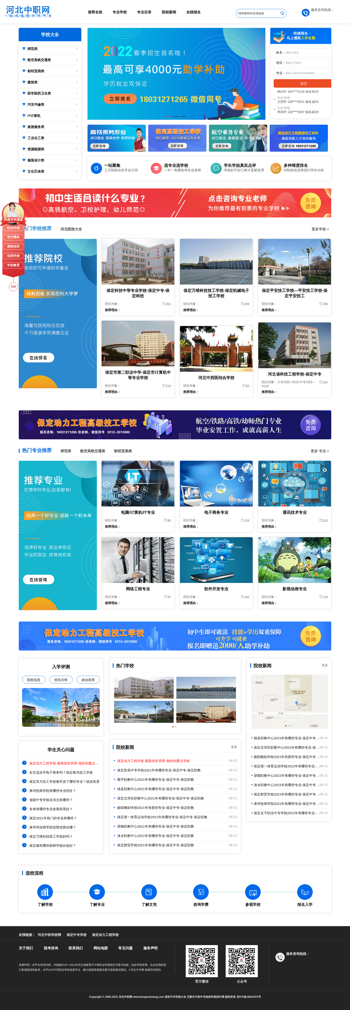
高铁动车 (13, 246)
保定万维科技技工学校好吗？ (51, 836)
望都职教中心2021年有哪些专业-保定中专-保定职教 (153, 826)
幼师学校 (13, 256)
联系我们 (76, 948)
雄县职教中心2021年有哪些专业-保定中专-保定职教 (153, 789)
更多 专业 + (320, 451)
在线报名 (193, 12)
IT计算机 (31, 116)
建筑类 (30, 82)
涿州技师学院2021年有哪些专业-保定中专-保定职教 (290, 804)
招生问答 (61, 680)
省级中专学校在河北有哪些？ (51, 800)
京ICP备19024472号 (249, 996)
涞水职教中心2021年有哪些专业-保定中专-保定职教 (153, 836)
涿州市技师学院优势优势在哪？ (52, 827)
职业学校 (13, 227)
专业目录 (144, 12)
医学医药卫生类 (36, 93)
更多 (234, 747)
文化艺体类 (33, 171)
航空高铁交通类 (36, 60)
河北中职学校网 (49, 935)
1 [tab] (168, 118)
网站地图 (101, 948)
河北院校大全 (71, 229)
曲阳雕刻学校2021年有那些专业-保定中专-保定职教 (153, 808)
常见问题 (125, 948)
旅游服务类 (33, 127)
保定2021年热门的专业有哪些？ (53, 818)
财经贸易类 (33, 71)
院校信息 (33, 680)
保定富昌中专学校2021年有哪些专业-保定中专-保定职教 (157, 770)
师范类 (30, 49)
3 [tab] (183, 118)
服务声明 (150, 948)
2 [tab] (175, 118)
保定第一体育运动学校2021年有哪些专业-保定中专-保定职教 (160, 817)
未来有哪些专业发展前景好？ (51, 809)
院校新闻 (169, 12)
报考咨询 (51, 948)
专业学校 (119, 12)
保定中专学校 (77, 935)
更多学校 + (320, 229)
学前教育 (13, 265)
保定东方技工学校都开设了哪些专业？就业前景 (64, 781)
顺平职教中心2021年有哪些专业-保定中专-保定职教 (153, 779)
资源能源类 (33, 149)
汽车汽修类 (33, 104)
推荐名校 (95, 12)
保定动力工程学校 (105, 935)
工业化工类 (33, 138)
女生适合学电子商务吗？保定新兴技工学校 (61, 772)
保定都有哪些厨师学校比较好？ (52, 845)
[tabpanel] (176, 74)
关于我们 (26, 948)
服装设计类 (33, 160)
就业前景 (88, 680)
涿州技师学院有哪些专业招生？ (52, 791)
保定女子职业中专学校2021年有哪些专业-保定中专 (289, 813)
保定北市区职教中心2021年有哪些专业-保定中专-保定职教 (158, 798)
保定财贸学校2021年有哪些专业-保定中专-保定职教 (153, 845)
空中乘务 (13, 237)
